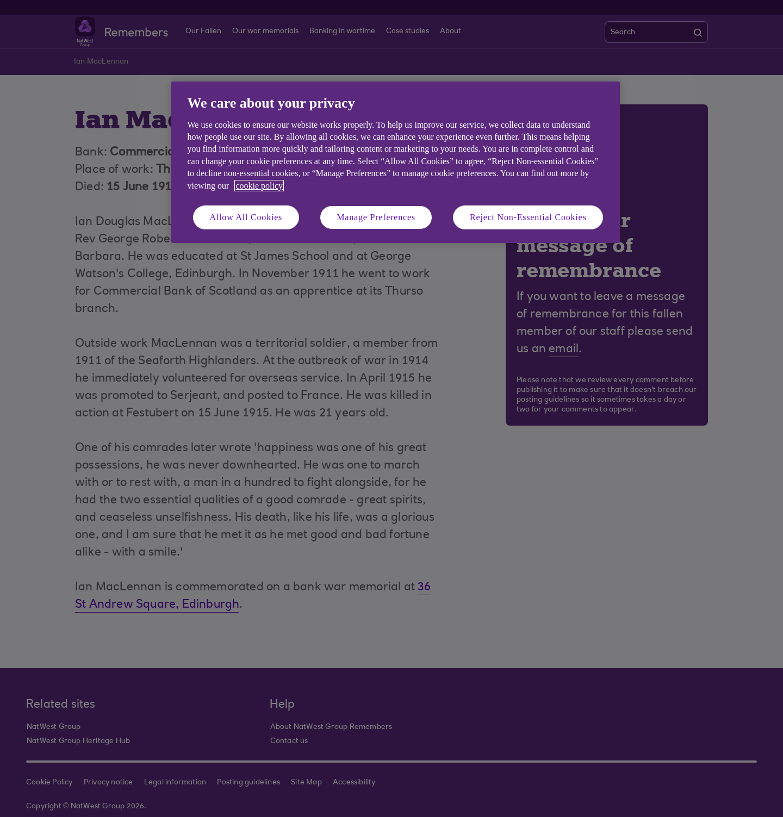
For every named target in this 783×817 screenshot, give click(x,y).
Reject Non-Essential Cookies (528, 217)
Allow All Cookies (246, 217)
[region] (395, 162)
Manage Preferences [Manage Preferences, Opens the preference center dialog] (376, 217)
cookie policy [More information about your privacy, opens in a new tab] (259, 185)
